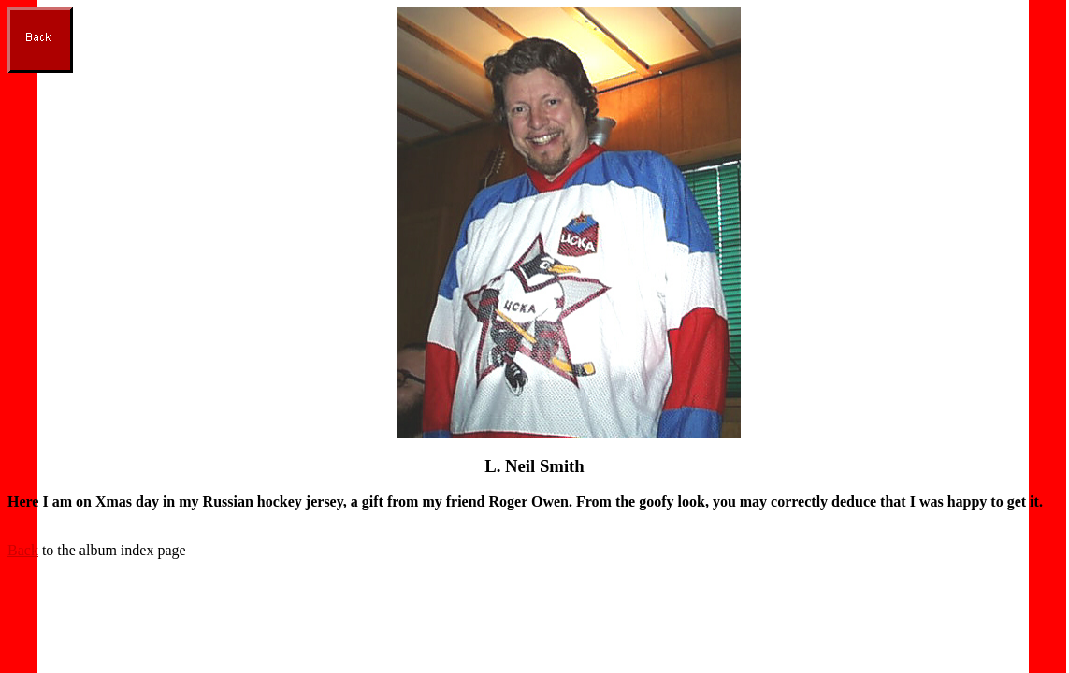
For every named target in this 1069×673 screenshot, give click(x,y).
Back (22, 550)
